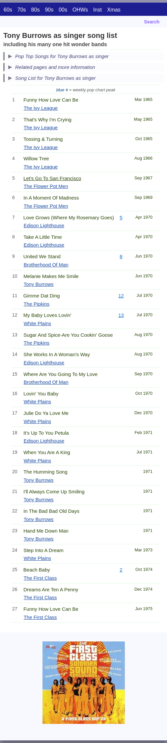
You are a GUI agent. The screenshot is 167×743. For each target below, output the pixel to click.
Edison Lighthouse (44, 225)
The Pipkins (36, 304)
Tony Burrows (39, 284)
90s (49, 10)
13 (121, 315)
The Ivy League (41, 108)
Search (151, 21)
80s (35, 10)
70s (21, 10)
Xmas (114, 10)
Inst (97, 10)
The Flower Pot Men (46, 186)
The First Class (40, 578)
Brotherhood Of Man (46, 264)
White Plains (37, 323)
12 (121, 295)
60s (8, 10)
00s (63, 10)
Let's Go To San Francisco (52, 178)
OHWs (80, 10)
